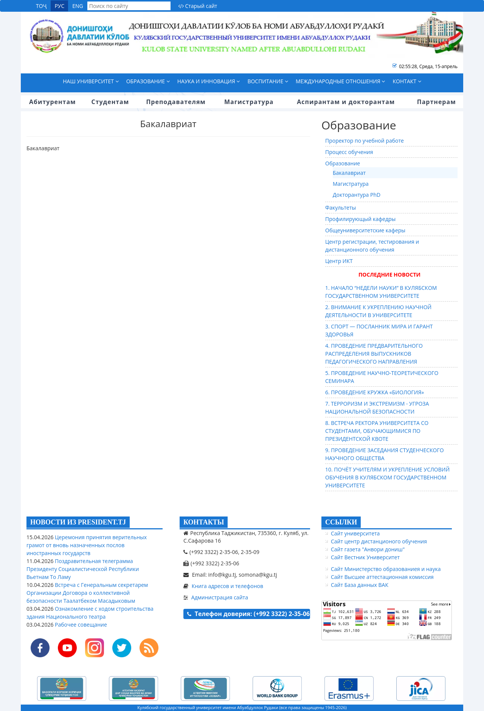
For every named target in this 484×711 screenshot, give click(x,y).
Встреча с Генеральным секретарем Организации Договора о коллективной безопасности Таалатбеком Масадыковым (87, 592)
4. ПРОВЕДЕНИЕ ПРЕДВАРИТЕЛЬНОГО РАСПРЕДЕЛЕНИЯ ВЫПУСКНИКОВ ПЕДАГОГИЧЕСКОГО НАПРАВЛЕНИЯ (374, 353)
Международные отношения (340, 81)
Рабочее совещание (80, 624)
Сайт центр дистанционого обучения (379, 541)
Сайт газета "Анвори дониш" (368, 549)
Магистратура (351, 183)
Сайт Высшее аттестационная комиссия (382, 576)
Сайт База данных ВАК (359, 584)
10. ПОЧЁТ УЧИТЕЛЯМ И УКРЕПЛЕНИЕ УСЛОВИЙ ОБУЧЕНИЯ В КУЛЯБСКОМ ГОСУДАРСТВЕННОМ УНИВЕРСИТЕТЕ (387, 477)
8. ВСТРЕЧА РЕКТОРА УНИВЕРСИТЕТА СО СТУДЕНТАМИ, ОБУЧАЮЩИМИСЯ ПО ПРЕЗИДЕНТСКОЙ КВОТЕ (376, 430)
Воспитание (267, 81)
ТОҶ (41, 5)
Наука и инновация (208, 81)
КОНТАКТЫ (203, 522)
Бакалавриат (349, 172)
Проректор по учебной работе (364, 140)
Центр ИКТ (339, 260)
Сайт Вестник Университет (365, 557)
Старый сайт (197, 5)
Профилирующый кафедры (360, 218)
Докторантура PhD (356, 194)
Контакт (406, 81)
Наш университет (90, 81)
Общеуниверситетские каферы (365, 230)
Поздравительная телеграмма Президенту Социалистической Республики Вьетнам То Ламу (82, 568)
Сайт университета (355, 533)
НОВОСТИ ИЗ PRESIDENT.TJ (78, 522)
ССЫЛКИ (341, 522)
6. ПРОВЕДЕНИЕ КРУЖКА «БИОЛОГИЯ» (374, 392)
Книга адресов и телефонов (227, 586)
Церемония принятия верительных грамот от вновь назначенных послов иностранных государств (86, 545)
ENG (77, 5)
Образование (148, 81)
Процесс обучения (349, 152)
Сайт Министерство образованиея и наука (386, 569)
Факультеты (340, 207)
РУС (59, 5)
